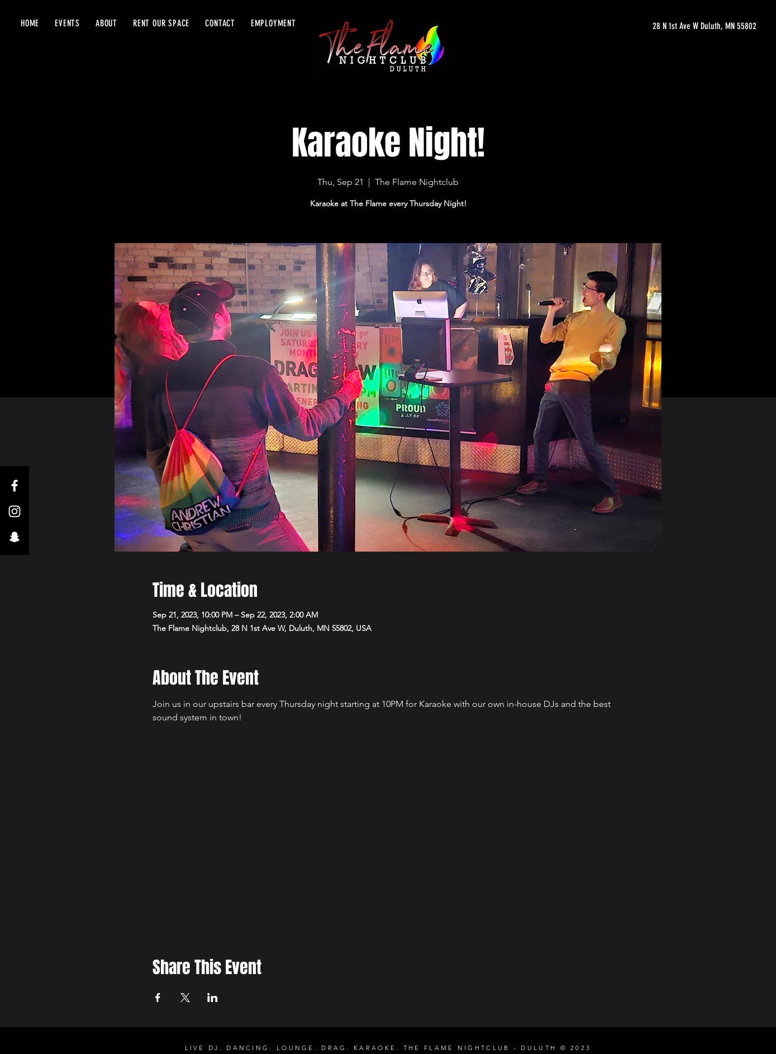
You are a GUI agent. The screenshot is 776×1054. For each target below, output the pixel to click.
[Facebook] (14, 485)
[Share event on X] (185, 997)
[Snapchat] (14, 537)
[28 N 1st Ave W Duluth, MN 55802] (704, 26)
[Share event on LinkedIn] (212, 997)
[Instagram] (14, 511)
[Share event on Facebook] (158, 997)
